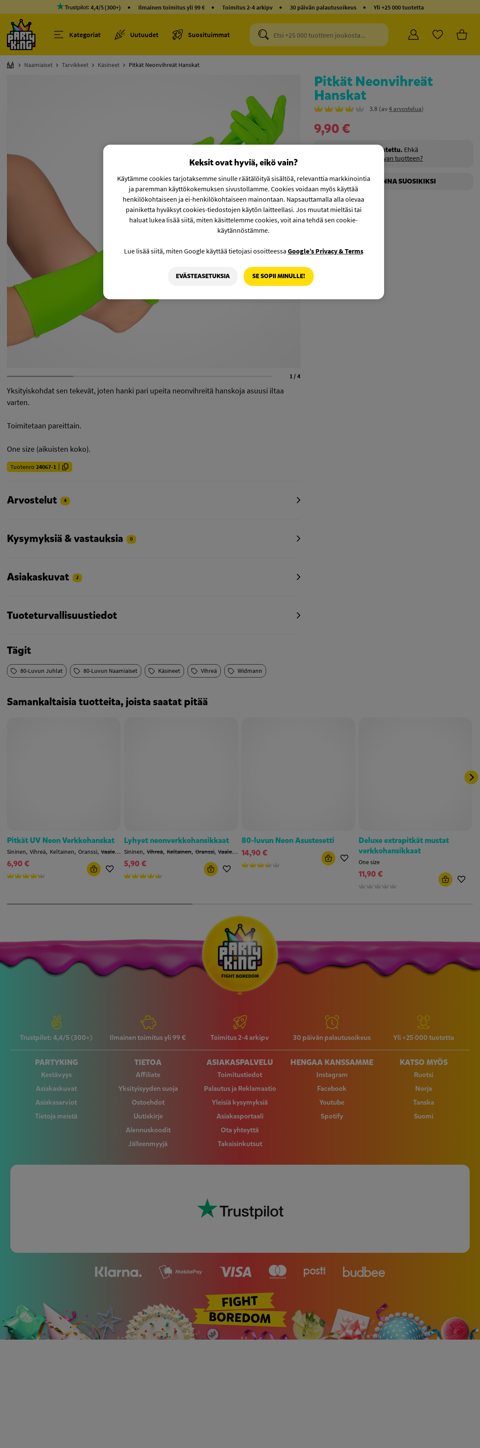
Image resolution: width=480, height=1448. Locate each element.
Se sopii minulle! (278, 276)
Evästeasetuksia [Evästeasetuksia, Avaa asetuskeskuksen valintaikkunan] (203, 276)
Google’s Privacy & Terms (325, 251)
